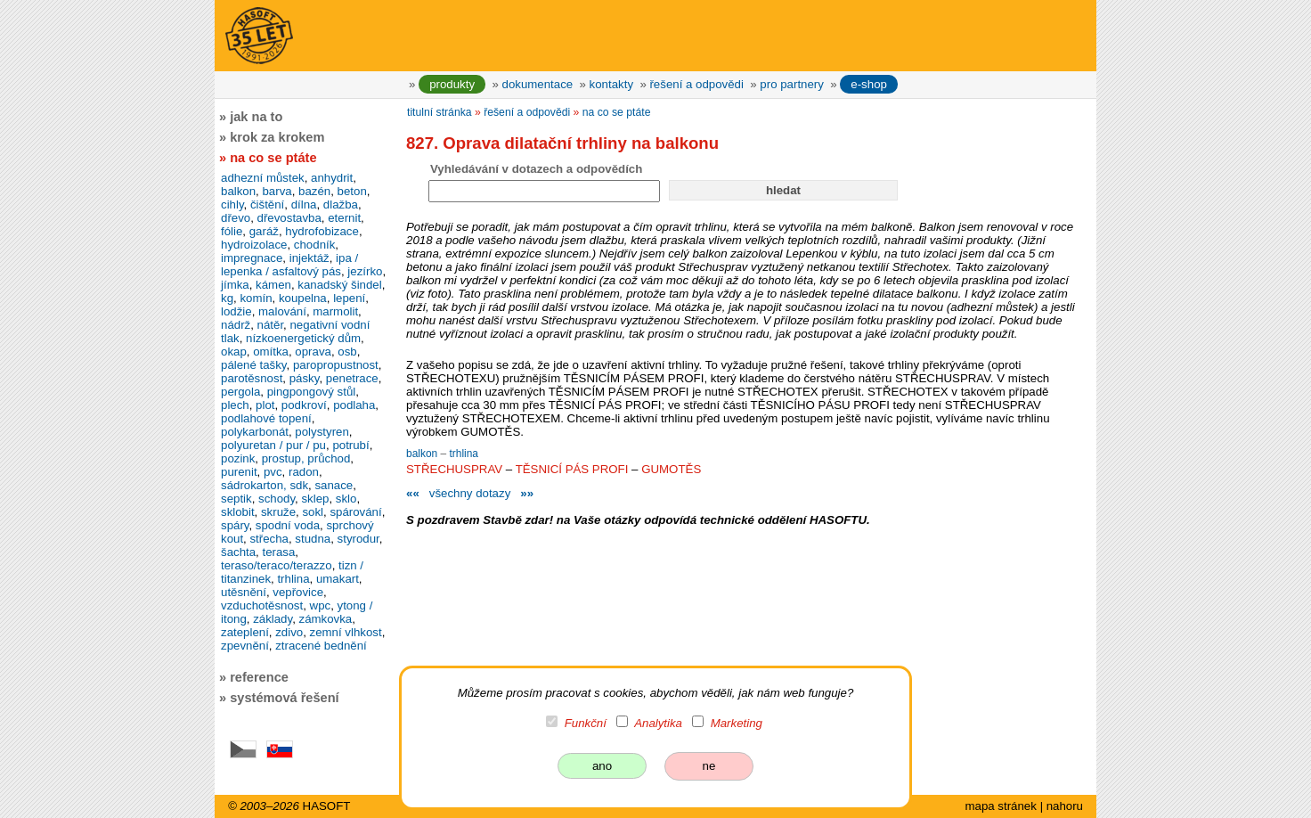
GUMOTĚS (671, 469)
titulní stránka (439, 112)
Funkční (586, 723)
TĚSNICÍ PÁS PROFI (572, 469)
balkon (423, 453)
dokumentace (538, 84)
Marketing (736, 723)
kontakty (611, 84)
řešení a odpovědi (696, 84)
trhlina (463, 453)
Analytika (658, 723)
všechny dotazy (469, 493)
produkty (452, 84)
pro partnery (792, 84)
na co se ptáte (616, 112)
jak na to (256, 117)
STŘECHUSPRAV (454, 469)
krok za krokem (277, 137)
